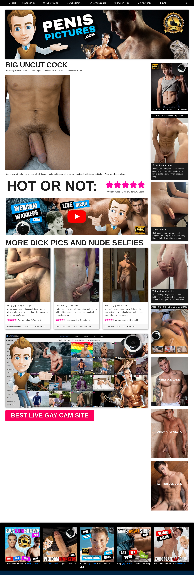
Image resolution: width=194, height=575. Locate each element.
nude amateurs (55, 564)
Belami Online (181, 564)
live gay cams (33, 564)
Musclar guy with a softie (116, 305)
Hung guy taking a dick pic (19, 305)
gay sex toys (127, 564)
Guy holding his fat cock (67, 305)
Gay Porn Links (100, 3)
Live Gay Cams (53, 3)
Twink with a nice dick (163, 291)
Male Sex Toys (76, 3)
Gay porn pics (124, 3)
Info (165, 3)
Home (13, 3)
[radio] (109, 185)
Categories (30, 3)
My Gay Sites (147, 3)
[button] (187, 3)
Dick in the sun (159, 229)
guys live (93, 564)
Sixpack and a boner (162, 165)
